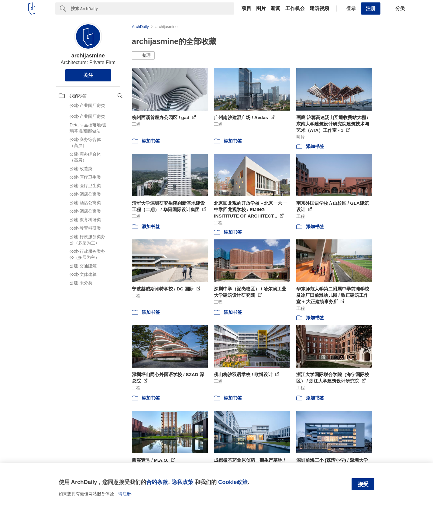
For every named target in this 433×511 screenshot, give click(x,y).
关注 (88, 75)
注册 (371, 8)
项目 (246, 8)
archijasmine (88, 56)
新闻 (275, 8)
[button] (143, 55)
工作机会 (295, 8)
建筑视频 (319, 8)
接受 (363, 484)
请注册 (124, 493)
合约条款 (157, 482)
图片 (261, 8)
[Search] (152, 8)
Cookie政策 (233, 482)
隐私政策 (182, 482)
